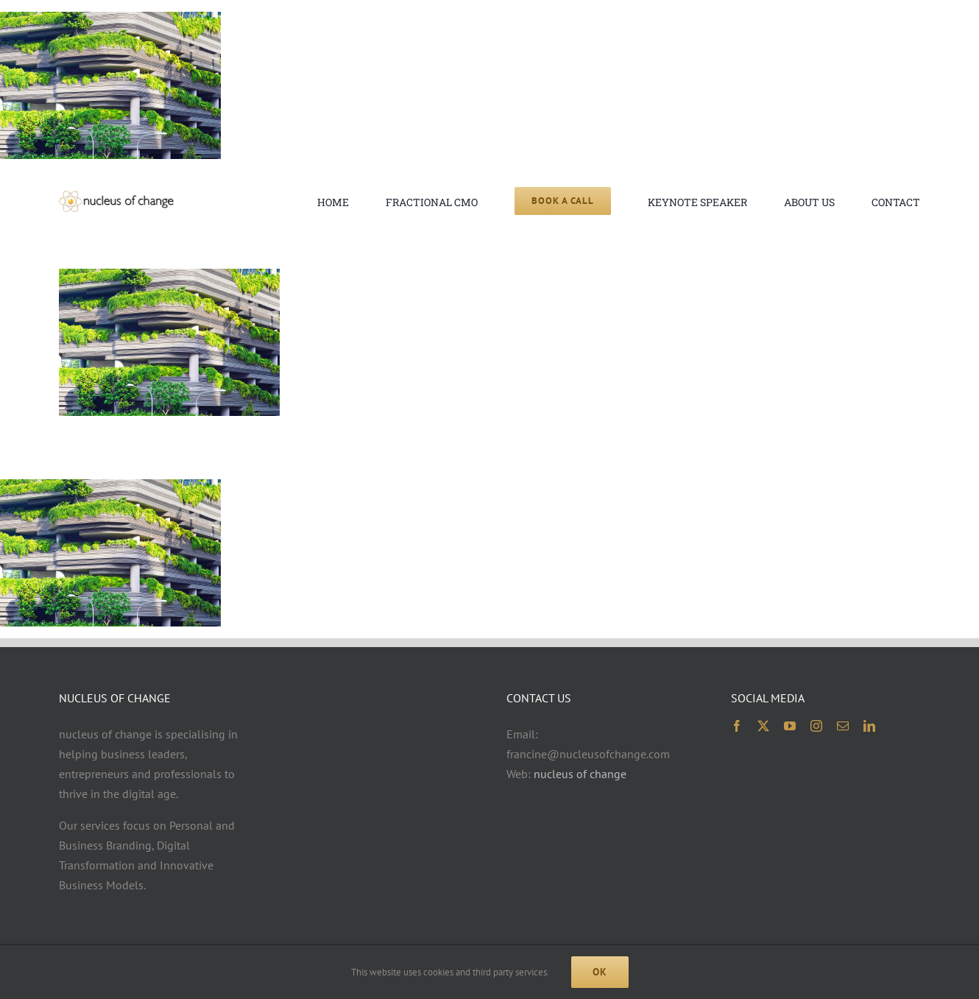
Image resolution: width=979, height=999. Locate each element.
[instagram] (816, 726)
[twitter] (763, 726)
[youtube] (790, 726)
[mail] (843, 726)
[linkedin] (869, 726)
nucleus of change (580, 773)
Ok (600, 971)
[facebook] (737, 726)
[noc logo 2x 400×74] (116, 196)
